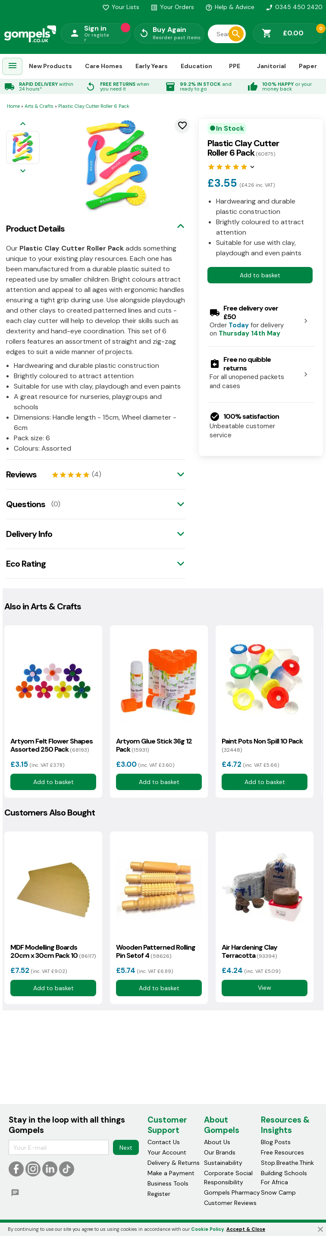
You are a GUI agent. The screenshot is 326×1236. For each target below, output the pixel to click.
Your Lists (120, 7)
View (264, 987)
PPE (234, 66)
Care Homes (103, 66)
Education (196, 66)
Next (125, 1147)
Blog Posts (276, 1142)
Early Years (151, 66)
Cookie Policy (207, 1229)
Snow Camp (278, 1192)
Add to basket (260, 275)
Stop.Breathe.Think (287, 1163)
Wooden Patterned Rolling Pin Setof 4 (155, 951)
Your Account (166, 1152)
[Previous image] (23, 124)
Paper (308, 66)
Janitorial (271, 66)
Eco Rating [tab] (26, 563)
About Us (217, 1142)
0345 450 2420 (294, 7)
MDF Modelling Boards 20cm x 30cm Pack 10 (53, 951)
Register (158, 1194)
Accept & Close (245, 1229)
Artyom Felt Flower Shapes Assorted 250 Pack (51, 745)
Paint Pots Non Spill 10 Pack (262, 745)
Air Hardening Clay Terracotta (249, 951)
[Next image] (23, 171)
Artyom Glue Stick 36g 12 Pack (154, 745)
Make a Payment (170, 1173)
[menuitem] (12, 66)
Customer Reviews (230, 1203)
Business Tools (167, 1183)
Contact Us (163, 1142)
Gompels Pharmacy (232, 1192)
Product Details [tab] (35, 228)
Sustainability (223, 1163)
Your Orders (172, 7)
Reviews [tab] (21, 474)
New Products (50, 66)
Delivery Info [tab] (29, 534)
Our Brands (219, 1152)
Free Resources (282, 1152)
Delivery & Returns (173, 1163)
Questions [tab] (25, 504)
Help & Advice (229, 7)
